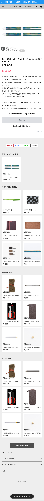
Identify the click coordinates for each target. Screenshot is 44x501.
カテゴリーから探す (8, 458)
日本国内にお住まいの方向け (22, 126)
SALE (3, 471)
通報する (39, 131)
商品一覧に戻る (22, 445)
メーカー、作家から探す (9, 465)
